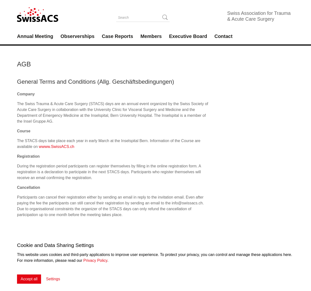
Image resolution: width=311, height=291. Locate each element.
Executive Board (188, 36)
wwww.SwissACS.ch (56, 147)
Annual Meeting (35, 36)
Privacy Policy (95, 260)
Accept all (29, 279)
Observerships (77, 36)
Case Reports (117, 36)
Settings (53, 279)
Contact (223, 36)
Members (151, 36)
